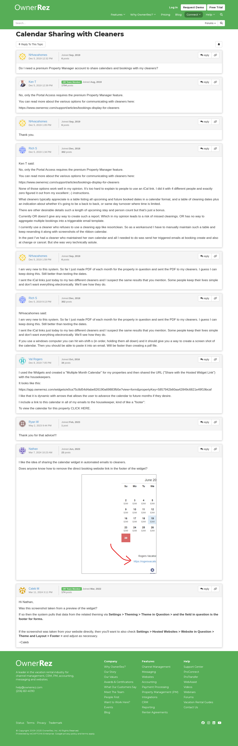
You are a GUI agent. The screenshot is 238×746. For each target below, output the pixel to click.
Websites (148, 677)
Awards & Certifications (118, 682)
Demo (193, 7)
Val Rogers (36, 359)
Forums (188, 697)
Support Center (193, 666)
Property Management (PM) (160, 692)
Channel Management (156, 666)
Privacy (41, 722)
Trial (216, 7)
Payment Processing (155, 687)
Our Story (110, 671)
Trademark (55, 722)
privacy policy (70, 733)
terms (85, 733)
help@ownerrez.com (29, 687)
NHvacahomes (38, 54)
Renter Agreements (155, 712)
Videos (188, 687)
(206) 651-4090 (25, 691)
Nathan (33, 448)
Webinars (189, 692)
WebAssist (190, 682)
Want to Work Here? (117, 702)
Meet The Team (114, 692)
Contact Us (191, 707)
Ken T (32, 81)
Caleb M (34, 588)
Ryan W (34, 421)
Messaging (149, 671)
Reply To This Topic (30, 44)
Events (108, 707)
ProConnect (191, 671)
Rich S (33, 148)
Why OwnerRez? (115, 666)
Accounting (149, 682)
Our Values (111, 677)
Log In (173, 7)
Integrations (149, 697)
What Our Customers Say (120, 687)
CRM (145, 702)
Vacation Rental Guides (198, 702)
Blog (107, 712)
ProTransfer (191, 677)
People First (111, 697)
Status (20, 722)
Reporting (148, 707)
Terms (30, 722)
